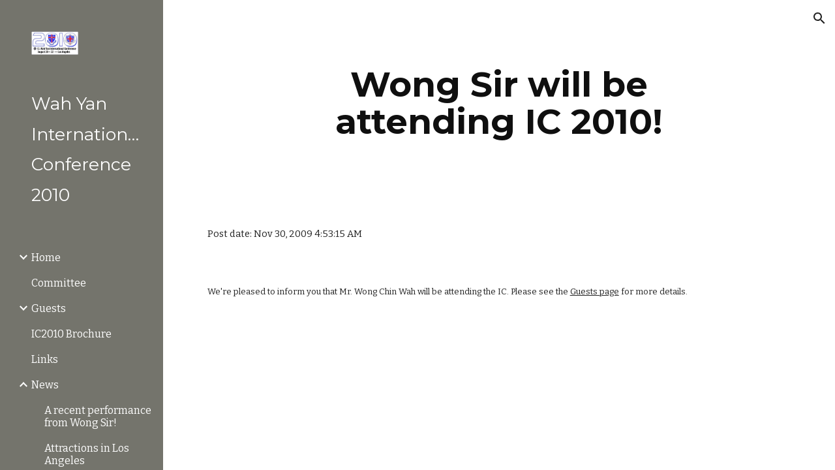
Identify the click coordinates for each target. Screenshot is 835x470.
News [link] (45, 385)
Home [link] (46, 257)
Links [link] (44, 359)
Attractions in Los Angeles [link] (86, 454)
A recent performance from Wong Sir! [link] (97, 416)
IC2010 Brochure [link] (71, 334)
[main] (498, 102)
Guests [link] (48, 308)
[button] (819, 18)
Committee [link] (58, 283)
